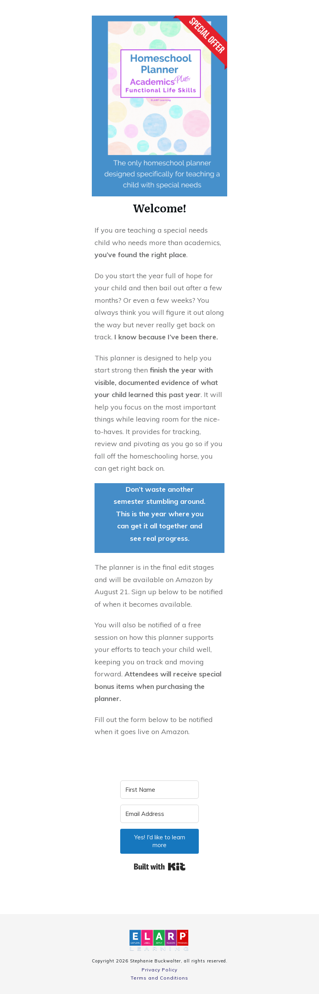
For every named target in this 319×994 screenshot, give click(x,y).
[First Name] (159, 789)
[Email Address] (159, 814)
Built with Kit (160, 867)
